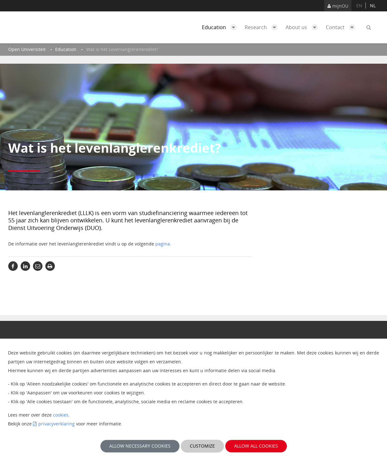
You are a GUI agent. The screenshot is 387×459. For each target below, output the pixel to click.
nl (373, 6)
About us (303, 27)
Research (263, 27)
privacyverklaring (56, 424)
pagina (162, 244)
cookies (60, 415)
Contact (342, 27)
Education (221, 27)
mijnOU (337, 6)
